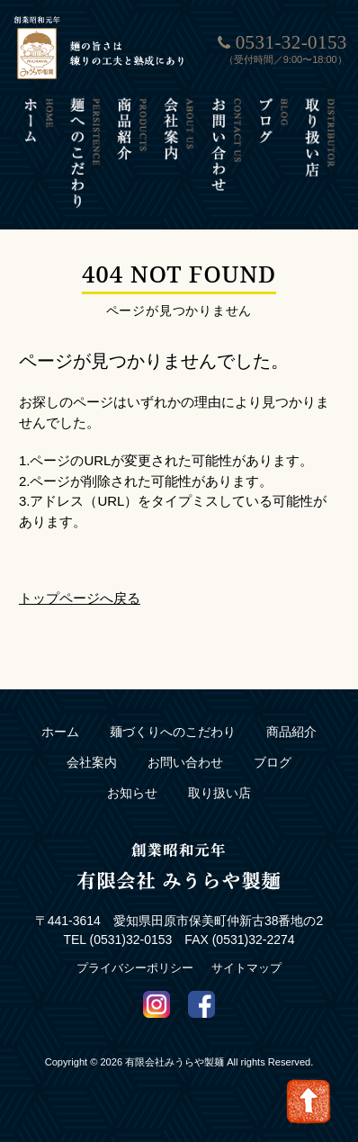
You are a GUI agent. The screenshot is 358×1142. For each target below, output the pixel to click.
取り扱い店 (219, 793)
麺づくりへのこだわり (173, 731)
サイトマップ (246, 968)
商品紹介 (291, 731)
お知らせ (132, 793)
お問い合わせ (185, 762)
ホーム (60, 731)
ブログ (272, 762)
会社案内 (92, 762)
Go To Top (308, 1101)
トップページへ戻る (79, 598)
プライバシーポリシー (134, 968)
